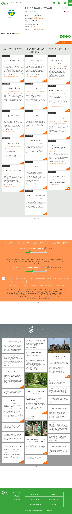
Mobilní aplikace (54, 499)
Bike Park (26, 285)
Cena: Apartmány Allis (31, 155)
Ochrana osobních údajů (34, 504)
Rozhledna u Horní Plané (53, 297)
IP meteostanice (48, 510)
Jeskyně (68, 282)
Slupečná (18, 33)
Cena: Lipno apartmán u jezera (56, 133)
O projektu (34, 494)
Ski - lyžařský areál (40, 278)
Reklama (54, 494)
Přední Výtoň (32, 261)
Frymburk (23, 260)
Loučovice (58, 260)
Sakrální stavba (60, 285)
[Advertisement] (36, 229)
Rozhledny (22, 282)
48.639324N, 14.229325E (39, 18)
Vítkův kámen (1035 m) (14, 295)
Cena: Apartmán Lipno (9, 131)
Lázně (9, 285)
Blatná (8, 260)
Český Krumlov (37, 17)
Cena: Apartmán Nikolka (9, 104)
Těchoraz (60, 261)
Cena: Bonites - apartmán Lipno (33, 210)
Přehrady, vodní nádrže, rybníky (61, 278)
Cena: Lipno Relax (30, 129)
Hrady (28, 282)
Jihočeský (36, 14)
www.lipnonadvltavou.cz (39, 29)
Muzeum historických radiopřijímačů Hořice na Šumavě (27, 297)
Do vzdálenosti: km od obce (31, 248)
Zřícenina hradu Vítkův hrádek (32, 295)
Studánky (53, 261)
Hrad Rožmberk (48, 295)
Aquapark (23, 278)
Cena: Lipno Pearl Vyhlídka (32, 76)
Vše (4, 278)
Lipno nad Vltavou (38, 8)
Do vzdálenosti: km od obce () (29, 267)
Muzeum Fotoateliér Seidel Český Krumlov (36, 299)
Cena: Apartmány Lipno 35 (9, 186)
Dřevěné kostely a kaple (51, 282)
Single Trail (33, 285)
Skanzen (49, 278)
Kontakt (54, 504)
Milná (11, 261)
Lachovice (51, 260)
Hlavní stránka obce (67, 42)
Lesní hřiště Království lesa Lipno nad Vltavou (32, 289)
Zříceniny (41, 282)
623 (35, 26)
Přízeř (40, 261)
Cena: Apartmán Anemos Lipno (11, 76)
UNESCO (31, 278)
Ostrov (25, 261)
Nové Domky (18, 261)
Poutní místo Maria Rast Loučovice (47, 291)
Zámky (34, 282)
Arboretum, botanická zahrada (9, 282)
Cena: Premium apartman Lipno (56, 106)
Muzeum (41, 285)
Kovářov (43, 260)
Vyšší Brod (36, 263)
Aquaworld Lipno (11, 289)
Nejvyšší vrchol (17, 285)
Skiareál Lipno (18, 291)
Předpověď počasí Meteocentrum (36, 510)
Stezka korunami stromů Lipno (56, 289)
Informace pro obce (34, 499)
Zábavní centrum (49, 285)
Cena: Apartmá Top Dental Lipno (56, 79)
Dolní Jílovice (15, 260)
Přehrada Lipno (59, 295)
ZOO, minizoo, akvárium (13, 278)
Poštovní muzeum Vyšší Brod (36, 293)
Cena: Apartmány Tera (31, 104)
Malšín (64, 260)
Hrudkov (37, 260)
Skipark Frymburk (29, 291)
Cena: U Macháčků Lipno (31, 183)
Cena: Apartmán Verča (54, 184)
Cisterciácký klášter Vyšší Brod (16, 293)
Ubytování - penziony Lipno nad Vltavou (12, 64)
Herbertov (30, 260)
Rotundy (62, 282)
